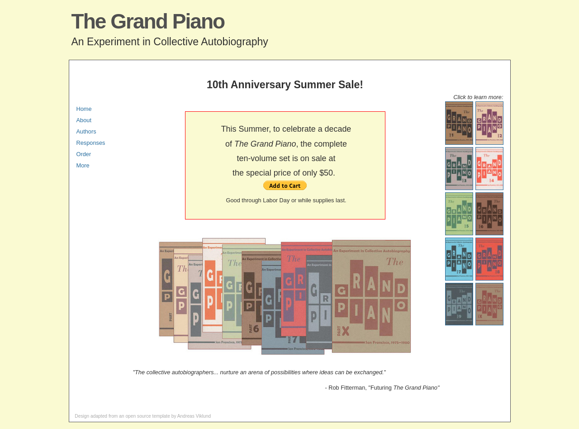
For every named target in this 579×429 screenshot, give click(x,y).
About (83, 120)
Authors (86, 131)
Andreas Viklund (194, 416)
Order (83, 154)
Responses (90, 142)
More (83, 165)
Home (84, 108)
